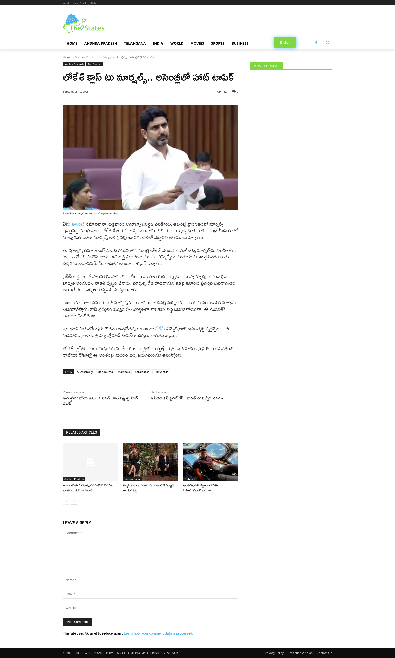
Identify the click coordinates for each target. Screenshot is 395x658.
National (190, 479)
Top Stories (94, 64)
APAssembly (85, 372)
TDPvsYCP (161, 372)
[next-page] (74, 501)
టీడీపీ (160, 328)
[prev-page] (66, 501)
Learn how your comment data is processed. (158, 633)
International (133, 479)
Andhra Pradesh (86, 57)
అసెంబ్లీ (78, 224)
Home (67, 57)
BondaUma (105, 372)
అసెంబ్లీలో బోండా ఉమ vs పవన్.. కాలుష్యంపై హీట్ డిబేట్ (100, 401)
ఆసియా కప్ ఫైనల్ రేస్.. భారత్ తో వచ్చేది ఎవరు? (187, 398)
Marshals (124, 372)
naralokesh (142, 372)
